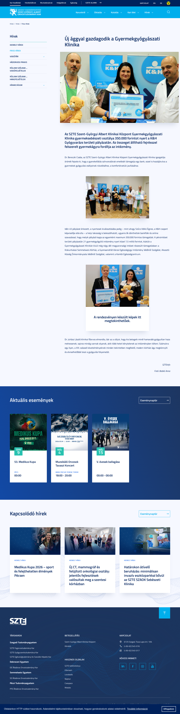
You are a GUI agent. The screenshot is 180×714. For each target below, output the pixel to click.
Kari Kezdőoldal (15, 3)
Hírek (147, 12)
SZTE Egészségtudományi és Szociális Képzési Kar (30, 656)
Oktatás (98, 12)
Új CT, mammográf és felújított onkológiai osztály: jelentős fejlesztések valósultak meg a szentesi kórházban (89, 575)
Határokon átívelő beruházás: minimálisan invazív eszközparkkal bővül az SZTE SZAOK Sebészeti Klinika (144, 575)
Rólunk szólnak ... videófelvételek (18, 69)
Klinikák (68, 646)
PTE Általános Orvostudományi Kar (24, 688)
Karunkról (80, 12)
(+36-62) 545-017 (132, 650)
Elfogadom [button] (169, 709)
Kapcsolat (144, 3)
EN (154, 3)
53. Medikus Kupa (25, 462)
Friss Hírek (25, 24)
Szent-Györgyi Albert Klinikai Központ (80, 641)
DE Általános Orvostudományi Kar (24, 667)
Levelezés (69, 674)
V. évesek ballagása (108, 462)
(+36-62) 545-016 (132, 646)
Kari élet (132, 12)
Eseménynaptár (148, 400)
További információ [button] (137, 709)
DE (161, 3)
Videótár (14, 56)
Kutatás (115, 12)
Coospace (69, 683)
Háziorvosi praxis (18, 62)
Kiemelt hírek (16, 45)
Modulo (68, 687)
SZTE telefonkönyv (72, 665)
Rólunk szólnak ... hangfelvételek (18, 78)
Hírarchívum (16, 85)
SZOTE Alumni (91, 3)
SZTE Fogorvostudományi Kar (22, 648)
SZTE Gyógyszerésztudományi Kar (24, 652)
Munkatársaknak (46, 3)
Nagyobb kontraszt (168, 3)
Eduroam (68, 670)
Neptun (68, 678)
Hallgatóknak (61, 3)
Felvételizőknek (30, 3)
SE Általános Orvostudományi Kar (24, 678)
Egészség (73, 3)
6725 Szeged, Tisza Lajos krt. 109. (138, 641)
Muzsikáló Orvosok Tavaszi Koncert (67, 463)
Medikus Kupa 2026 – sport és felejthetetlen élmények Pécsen (34, 571)
